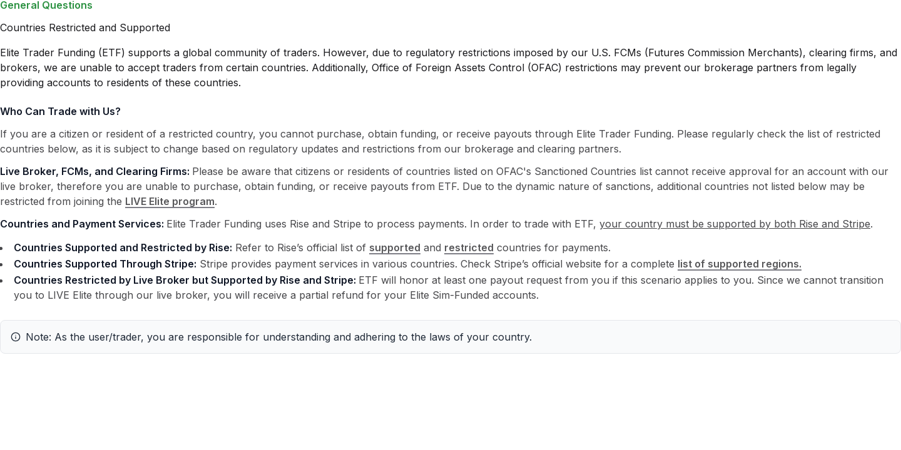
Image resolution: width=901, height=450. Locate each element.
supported (394, 247)
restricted (469, 247)
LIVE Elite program (170, 201)
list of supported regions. (740, 264)
